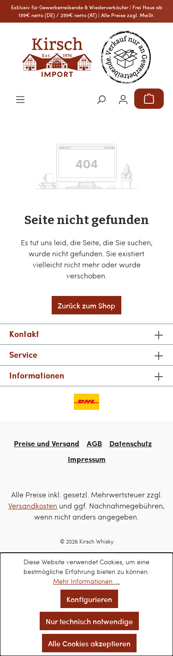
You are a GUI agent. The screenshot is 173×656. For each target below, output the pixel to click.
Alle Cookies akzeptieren (89, 643)
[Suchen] (101, 98)
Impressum (87, 459)
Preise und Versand (46, 443)
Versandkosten (32, 505)
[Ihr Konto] (123, 98)
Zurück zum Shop (86, 305)
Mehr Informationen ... (86, 581)
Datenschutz (130, 443)
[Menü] (20, 98)
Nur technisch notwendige (89, 621)
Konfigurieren (89, 599)
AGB (94, 443)
